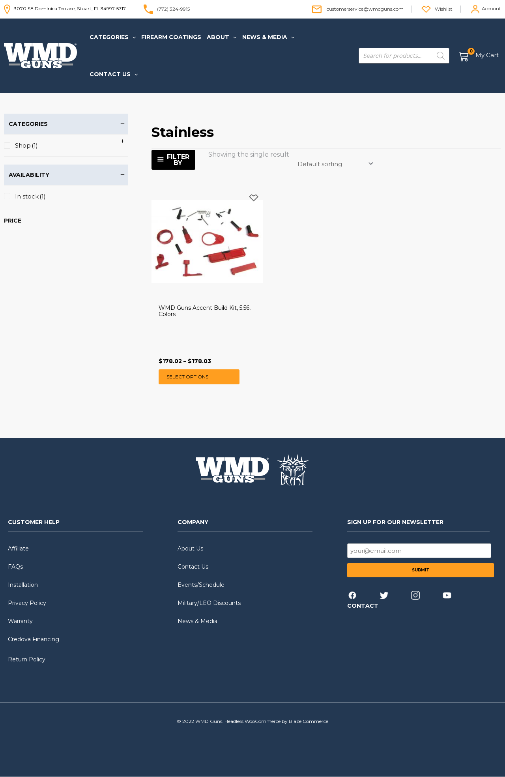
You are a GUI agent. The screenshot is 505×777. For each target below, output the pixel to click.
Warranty (20, 621)
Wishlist (444, 8)
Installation (23, 585)
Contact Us (193, 567)
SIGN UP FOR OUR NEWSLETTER (395, 522)
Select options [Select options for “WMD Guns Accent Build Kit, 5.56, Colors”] (187, 377)
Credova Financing (33, 639)
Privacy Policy (27, 603)
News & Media (197, 621)
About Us (190, 548)
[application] (132, 37)
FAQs (15, 567)
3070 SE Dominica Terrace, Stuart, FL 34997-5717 (65, 8)
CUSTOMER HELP (34, 522)
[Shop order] (335, 163)
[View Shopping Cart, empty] (479, 56)
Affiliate (18, 548)
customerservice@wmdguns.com (365, 8)
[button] (112, 37)
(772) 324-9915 (173, 8)
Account (491, 8)
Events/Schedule (201, 585)
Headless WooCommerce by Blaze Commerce (276, 722)
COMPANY (193, 522)
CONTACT (362, 606)
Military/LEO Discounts (209, 603)
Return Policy (26, 659)
